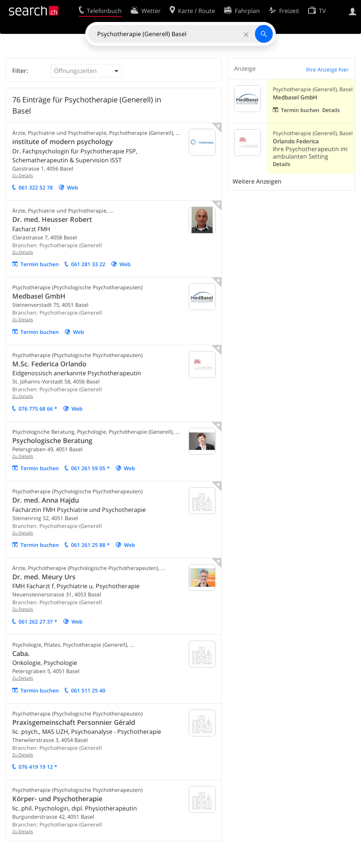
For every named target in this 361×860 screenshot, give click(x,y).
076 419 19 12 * (38, 766)
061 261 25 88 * (90, 544)
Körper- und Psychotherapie (57, 798)
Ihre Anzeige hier (327, 69)
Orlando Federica (296, 141)
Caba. (21, 653)
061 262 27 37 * (38, 621)
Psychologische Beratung (52, 440)
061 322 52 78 (36, 187)
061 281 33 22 (88, 264)
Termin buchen (39, 264)
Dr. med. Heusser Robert (52, 219)
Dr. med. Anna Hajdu (45, 500)
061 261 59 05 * (90, 468)
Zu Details (22, 175)
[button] (86, 70)
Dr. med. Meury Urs (44, 576)
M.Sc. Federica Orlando (49, 363)
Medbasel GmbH (39, 296)
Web (72, 187)
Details (331, 110)
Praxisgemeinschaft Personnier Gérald (73, 722)
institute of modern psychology (62, 141)
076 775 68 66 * (38, 408)
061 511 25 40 (88, 690)
